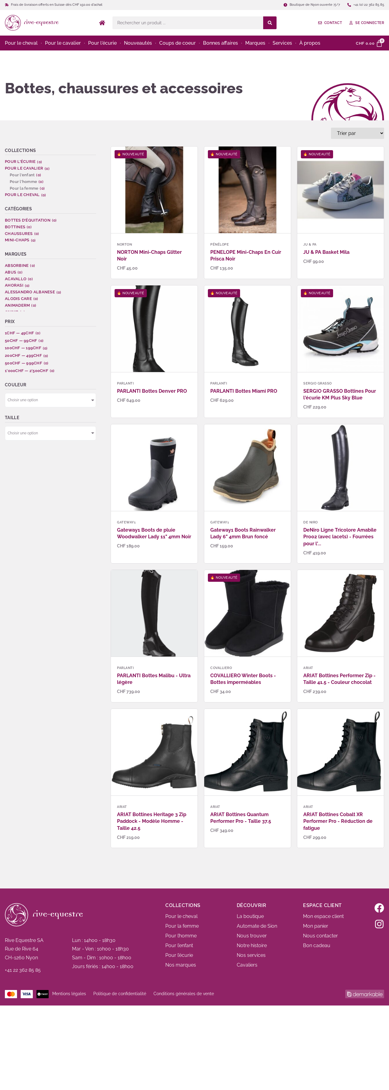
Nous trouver (252, 936)
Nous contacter (320, 936)
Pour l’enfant (179, 945)
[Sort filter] (357, 133)
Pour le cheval (181, 916)
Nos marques (180, 965)
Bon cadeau (316, 945)
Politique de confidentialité (119, 993)
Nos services (251, 955)
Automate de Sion (257, 926)
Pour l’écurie (179, 955)
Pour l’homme (181, 936)
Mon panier (315, 926)
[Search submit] (270, 22)
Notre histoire (252, 945)
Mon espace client (323, 916)
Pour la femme (182, 926)
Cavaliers (247, 965)
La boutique (250, 916)
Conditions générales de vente (183, 993)
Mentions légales (69, 993)
